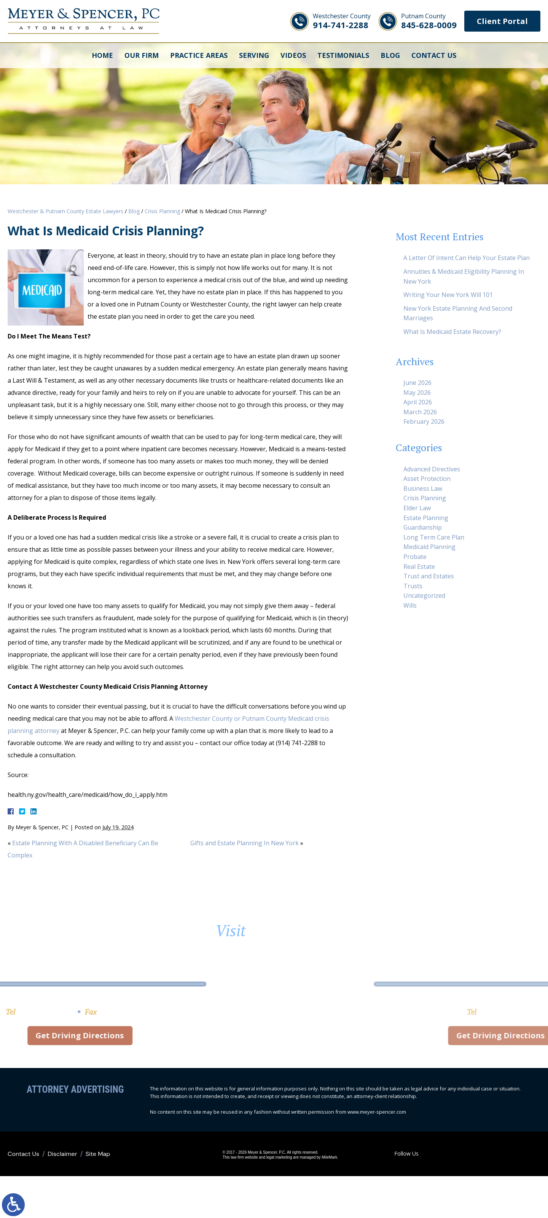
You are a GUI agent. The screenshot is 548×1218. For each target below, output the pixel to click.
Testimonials (343, 55)
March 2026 (420, 412)
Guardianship (422, 527)
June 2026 (417, 382)
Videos (293, 55)
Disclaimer (62, 1154)
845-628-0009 (429, 21)
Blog (390, 55)
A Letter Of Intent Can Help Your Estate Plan (466, 258)
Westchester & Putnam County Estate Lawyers (65, 211)
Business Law (422, 488)
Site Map (98, 1154)
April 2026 (417, 402)
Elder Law (417, 508)
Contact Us (433, 55)
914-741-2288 (342, 21)
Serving (254, 55)
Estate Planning (425, 518)
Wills (410, 605)
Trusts (412, 586)
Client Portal (502, 21)
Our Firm (141, 55)
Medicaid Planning (429, 547)
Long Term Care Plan (433, 537)
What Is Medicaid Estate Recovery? (452, 331)
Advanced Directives (431, 469)
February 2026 (423, 421)
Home (102, 55)
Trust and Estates (428, 576)
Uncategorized (424, 595)
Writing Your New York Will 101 (448, 295)
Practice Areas (199, 55)
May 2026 (417, 392)
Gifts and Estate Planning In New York (244, 843)
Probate (415, 556)
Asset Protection (427, 478)
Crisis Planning (162, 211)
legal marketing (279, 1157)
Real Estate (419, 566)
